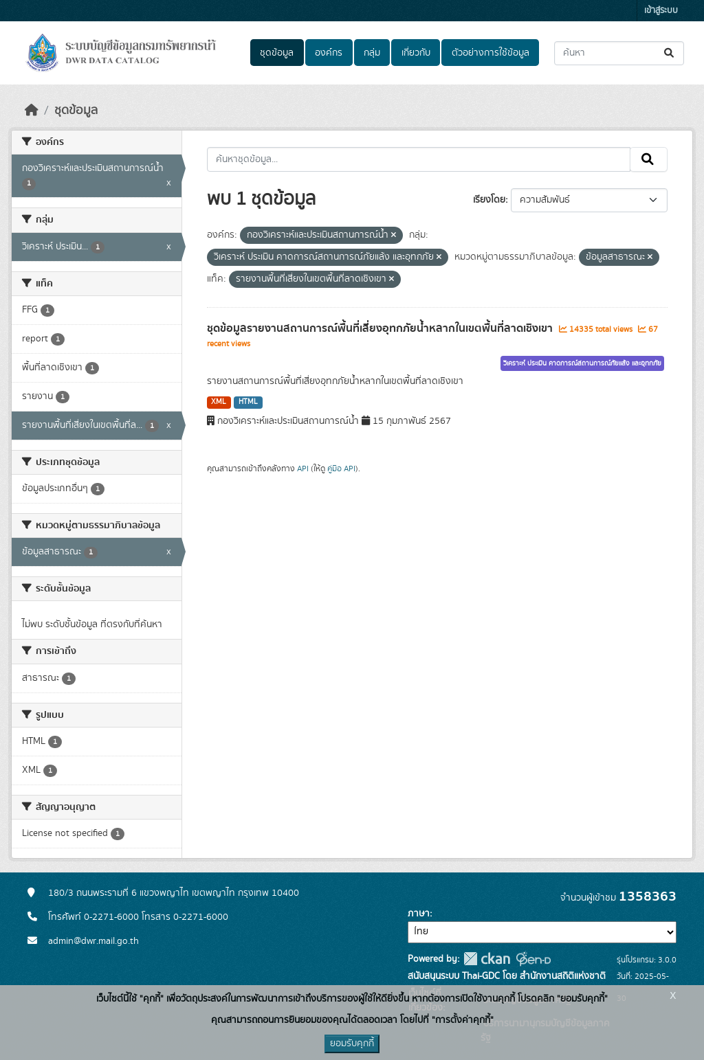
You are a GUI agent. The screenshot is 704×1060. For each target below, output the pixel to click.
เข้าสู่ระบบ (661, 10)
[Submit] (670, 53)
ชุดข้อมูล (277, 53)
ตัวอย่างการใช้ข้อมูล (490, 53)
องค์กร (328, 53)
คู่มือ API (341, 468)
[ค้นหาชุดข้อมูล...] (619, 53)
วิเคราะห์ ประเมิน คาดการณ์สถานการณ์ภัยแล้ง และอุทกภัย (582, 363)
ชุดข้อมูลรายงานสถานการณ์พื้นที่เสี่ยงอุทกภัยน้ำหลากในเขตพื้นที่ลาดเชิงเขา (381, 328)
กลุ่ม (372, 53)
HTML (248, 401)
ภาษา (419, 914)
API (303, 468)
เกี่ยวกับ (416, 53)
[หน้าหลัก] (31, 111)
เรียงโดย (489, 200)
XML (218, 401)
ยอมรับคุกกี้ (352, 1043)
